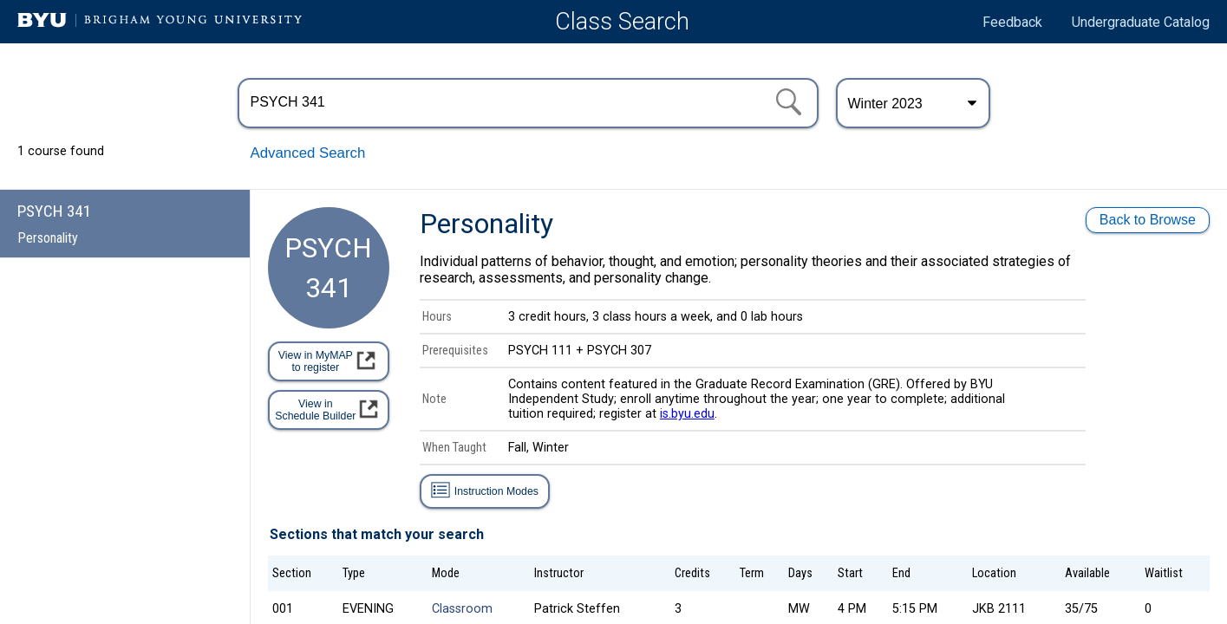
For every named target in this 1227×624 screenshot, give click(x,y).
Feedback (1012, 22)
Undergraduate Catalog (1141, 22)
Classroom (462, 608)
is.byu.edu (687, 413)
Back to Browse (1148, 219)
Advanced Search (308, 153)
